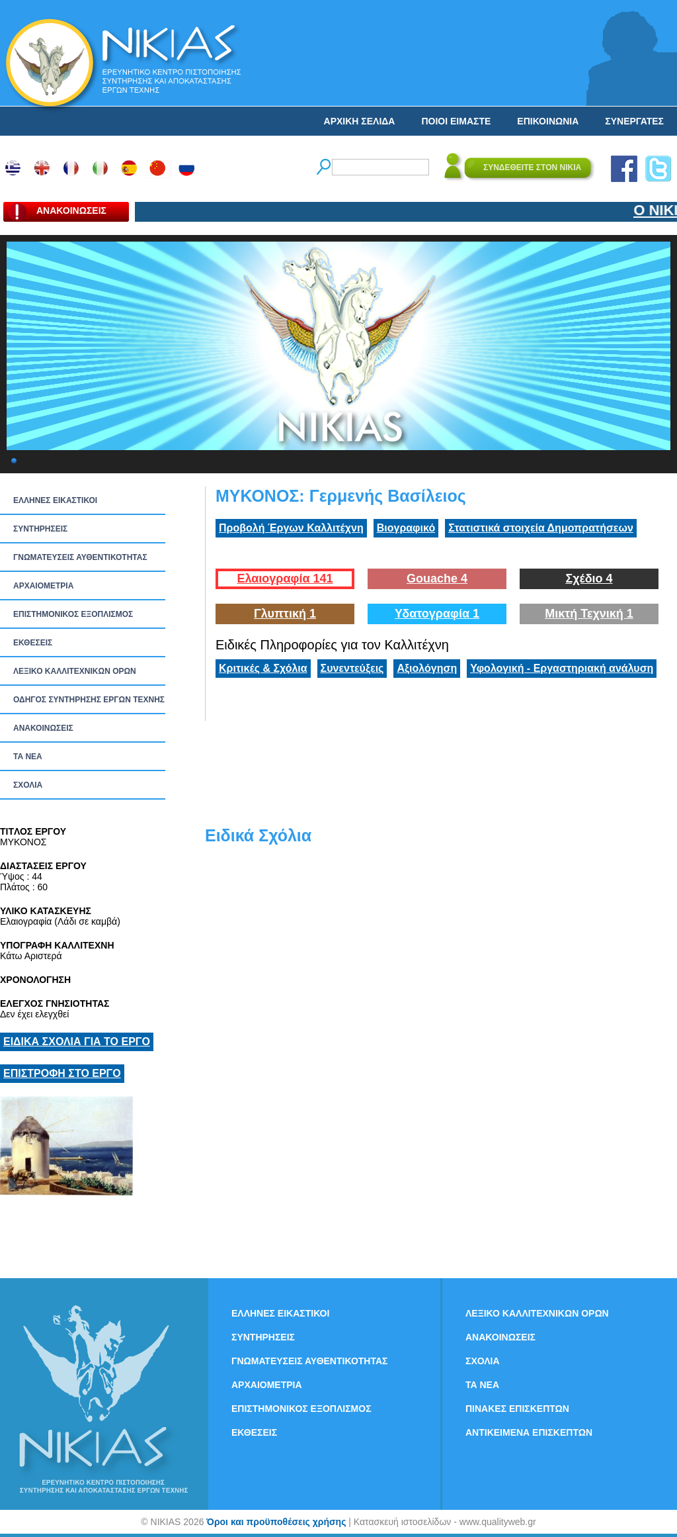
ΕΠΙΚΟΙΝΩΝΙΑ (547, 121)
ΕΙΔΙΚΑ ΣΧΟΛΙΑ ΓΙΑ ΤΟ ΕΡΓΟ (76, 1041)
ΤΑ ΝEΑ (27, 756)
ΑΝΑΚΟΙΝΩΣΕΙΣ (43, 728)
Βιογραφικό (406, 528)
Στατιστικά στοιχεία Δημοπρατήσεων (540, 528)
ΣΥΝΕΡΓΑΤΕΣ (634, 121)
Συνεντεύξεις (352, 668)
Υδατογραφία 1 (437, 613)
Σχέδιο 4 (588, 578)
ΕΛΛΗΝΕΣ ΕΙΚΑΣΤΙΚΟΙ (55, 500)
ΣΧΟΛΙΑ (27, 785)
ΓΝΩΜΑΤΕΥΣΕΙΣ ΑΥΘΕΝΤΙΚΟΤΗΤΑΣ (80, 557)
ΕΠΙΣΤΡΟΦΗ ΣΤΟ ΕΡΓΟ (62, 1073)
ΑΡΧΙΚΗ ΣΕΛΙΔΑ (359, 121)
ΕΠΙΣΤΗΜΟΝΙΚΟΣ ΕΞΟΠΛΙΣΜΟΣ (73, 614)
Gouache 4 (437, 578)
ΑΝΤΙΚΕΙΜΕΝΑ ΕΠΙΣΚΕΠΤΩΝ (528, 1432)
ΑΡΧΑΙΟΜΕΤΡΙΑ (43, 585)
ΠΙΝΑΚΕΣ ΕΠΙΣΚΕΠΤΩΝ (517, 1408)
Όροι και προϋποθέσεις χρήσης (276, 1521)
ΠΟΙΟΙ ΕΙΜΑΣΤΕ (456, 121)
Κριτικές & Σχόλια (263, 668)
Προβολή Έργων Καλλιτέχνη (291, 528)
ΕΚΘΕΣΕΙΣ (32, 642)
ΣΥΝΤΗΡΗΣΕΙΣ (40, 529)
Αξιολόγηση (427, 668)
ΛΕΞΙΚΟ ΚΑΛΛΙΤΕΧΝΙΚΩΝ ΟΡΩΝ (74, 671)
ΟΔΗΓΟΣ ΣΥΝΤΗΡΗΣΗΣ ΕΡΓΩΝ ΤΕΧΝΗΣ (89, 699)
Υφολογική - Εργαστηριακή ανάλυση (561, 668)
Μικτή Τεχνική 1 (589, 613)
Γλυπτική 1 (285, 613)
